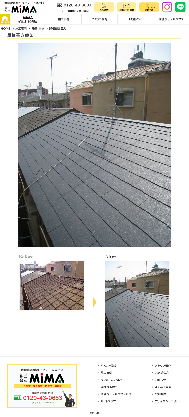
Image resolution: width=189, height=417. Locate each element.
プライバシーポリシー (168, 401)
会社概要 (160, 394)
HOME (5, 19)
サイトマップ (108, 401)
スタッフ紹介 (99, 19)
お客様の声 (135, 19)
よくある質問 (163, 387)
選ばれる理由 (109, 387)
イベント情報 (108, 365)
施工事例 (63, 19)
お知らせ (160, 380)
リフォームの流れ (111, 380)
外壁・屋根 (38, 28)
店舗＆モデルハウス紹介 (116, 394)
